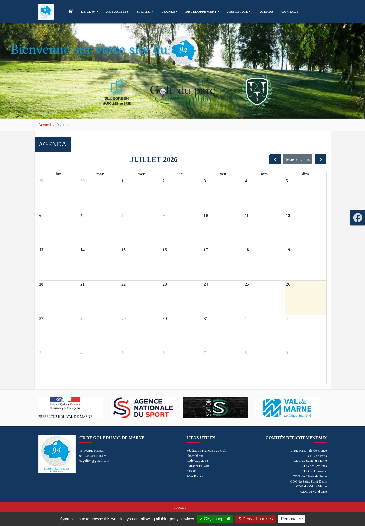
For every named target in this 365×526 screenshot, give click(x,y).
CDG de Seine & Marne (310, 461)
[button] (89, 11)
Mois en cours (298, 159)
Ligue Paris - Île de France (308, 450)
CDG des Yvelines (314, 466)
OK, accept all (215, 519)
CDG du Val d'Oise (313, 491)
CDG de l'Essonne (314, 471)
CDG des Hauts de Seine (310, 476)
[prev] (275, 159)
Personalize (292, 519)
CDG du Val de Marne (311, 486)
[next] (321, 159)
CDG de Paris (317, 456)
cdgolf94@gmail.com (94, 461)
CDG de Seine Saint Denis (308, 481)
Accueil (44, 125)
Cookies (180, 507)
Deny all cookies (255, 519)
